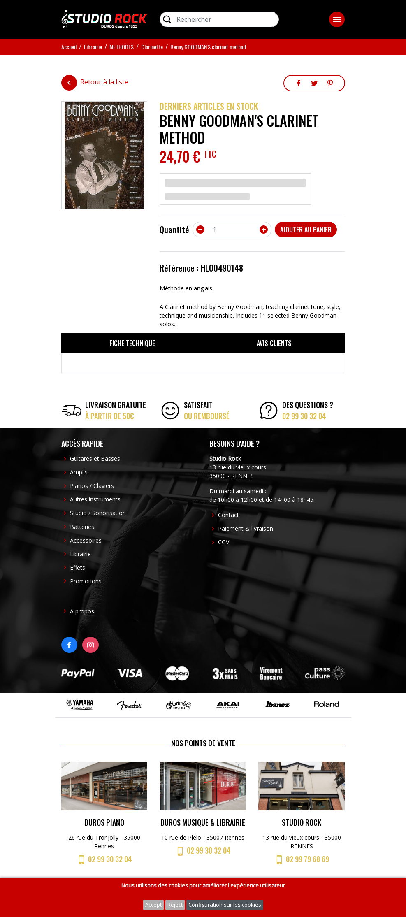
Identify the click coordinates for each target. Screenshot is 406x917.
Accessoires (86, 540)
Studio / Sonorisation (98, 513)
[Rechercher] (219, 19)
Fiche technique (132, 343)
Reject (175, 904)
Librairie (80, 554)
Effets (77, 567)
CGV (223, 542)
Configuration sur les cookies (224, 904)
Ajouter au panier (306, 229)
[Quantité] (232, 229)
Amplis (79, 472)
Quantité (174, 229)
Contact (228, 515)
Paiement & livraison (245, 528)
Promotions (86, 581)
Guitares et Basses (95, 458)
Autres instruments (95, 499)
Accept (153, 904)
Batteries (82, 527)
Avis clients (274, 343)
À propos (82, 611)
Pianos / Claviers (92, 486)
